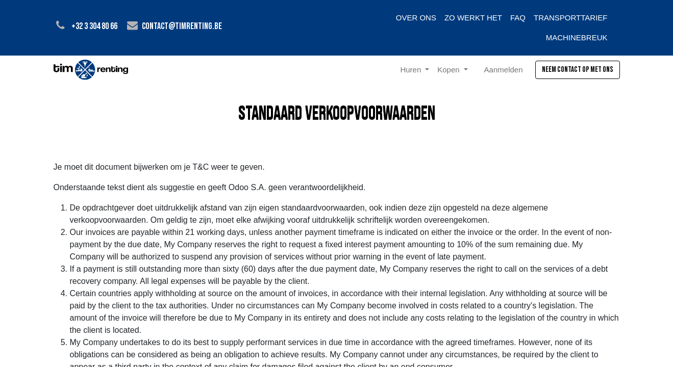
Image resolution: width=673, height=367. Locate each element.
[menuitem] (416, 18)
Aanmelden (503, 69)
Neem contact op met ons (577, 69)
